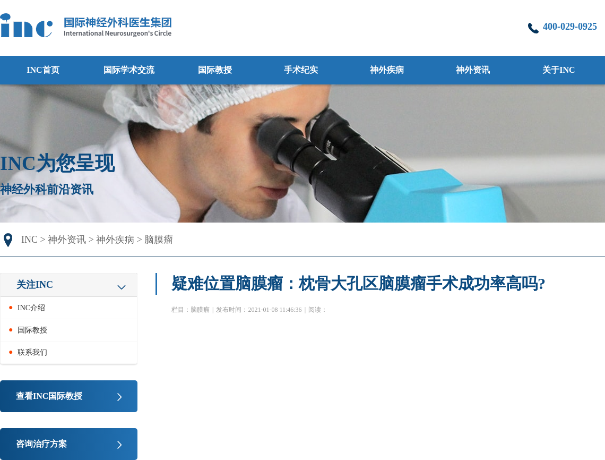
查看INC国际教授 (49, 396)
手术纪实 (301, 69)
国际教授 (215, 69)
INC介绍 (31, 308)
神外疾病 (115, 239)
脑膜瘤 (158, 239)
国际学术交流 (128, 69)
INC (29, 239)
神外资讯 (67, 239)
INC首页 (43, 69)
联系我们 (32, 352)
